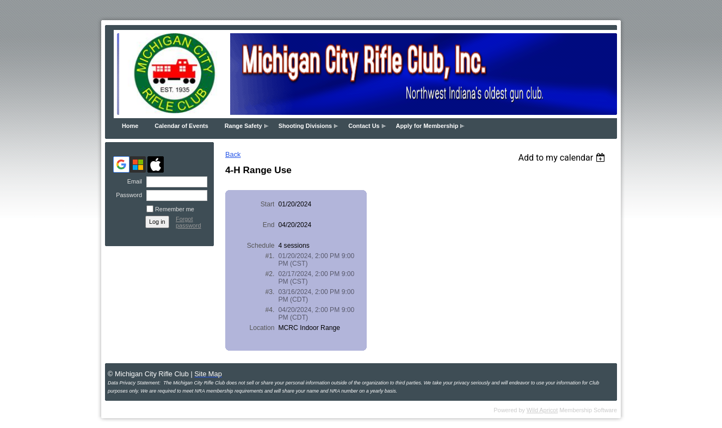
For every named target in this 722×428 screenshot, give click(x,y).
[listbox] (563, 157)
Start (268, 204)
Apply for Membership (427, 126)
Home (130, 126)
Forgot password (188, 222)
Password (127, 195)
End (269, 225)
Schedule (261, 245)
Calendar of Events (181, 126)
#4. (270, 310)
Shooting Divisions (305, 126)
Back (232, 154)
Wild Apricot (542, 410)
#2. (270, 274)
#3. (270, 292)
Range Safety (243, 126)
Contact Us (363, 126)
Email (133, 181)
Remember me (174, 209)
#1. (270, 256)
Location (261, 328)
